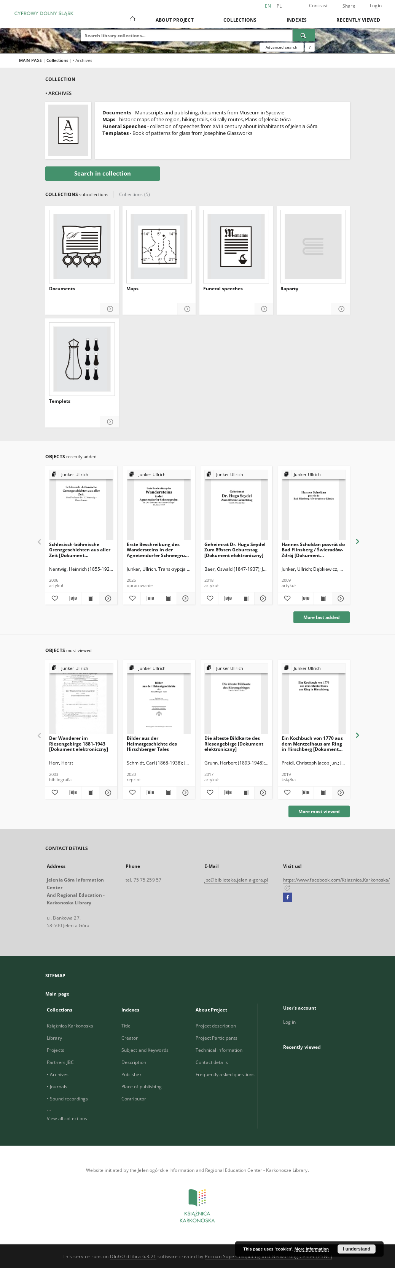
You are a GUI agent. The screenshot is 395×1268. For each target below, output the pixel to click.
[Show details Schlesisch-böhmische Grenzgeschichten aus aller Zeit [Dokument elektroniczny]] (107, 598)
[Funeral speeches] (236, 246)
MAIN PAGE (30, 60)
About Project (175, 20)
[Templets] (82, 359)
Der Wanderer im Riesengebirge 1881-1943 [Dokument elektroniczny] (78, 743)
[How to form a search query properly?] (310, 47)
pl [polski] (279, 5)
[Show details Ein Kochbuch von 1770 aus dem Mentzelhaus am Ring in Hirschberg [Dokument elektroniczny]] (340, 793)
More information (312, 1249)
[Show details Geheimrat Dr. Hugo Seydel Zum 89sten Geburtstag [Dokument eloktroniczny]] (262, 598)
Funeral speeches (223, 288)
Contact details (212, 1062)
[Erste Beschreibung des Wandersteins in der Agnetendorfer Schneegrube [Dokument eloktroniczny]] (159, 505)
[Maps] (159, 246)
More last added (321, 617)
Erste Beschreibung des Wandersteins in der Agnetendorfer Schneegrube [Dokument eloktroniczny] (159, 549)
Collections (240, 20)
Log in (289, 1022)
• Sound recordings (67, 1098)
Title (126, 1026)
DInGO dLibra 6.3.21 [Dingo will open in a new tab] (133, 1256)
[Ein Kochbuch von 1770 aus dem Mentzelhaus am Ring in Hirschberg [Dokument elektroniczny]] (314, 699)
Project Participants (216, 1038)
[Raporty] (313, 246)
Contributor (133, 1098)
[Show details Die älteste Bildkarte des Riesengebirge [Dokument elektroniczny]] (262, 793)
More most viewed (319, 811)
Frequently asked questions (225, 1074)
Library (54, 1038)
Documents (62, 288)
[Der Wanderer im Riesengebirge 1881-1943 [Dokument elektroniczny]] (81, 699)
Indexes (297, 20)
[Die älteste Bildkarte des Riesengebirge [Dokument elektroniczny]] (236, 699)
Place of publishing (141, 1086)
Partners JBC (60, 1062)
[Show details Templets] (110, 422)
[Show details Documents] (110, 309)
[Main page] (132, 19)
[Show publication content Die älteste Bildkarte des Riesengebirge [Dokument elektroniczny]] (245, 793)
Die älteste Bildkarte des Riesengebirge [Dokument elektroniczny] (233, 743)
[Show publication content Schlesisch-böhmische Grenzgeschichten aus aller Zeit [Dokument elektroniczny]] (90, 598)
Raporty (289, 288)
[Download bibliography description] (72, 598)
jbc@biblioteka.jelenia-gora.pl (236, 880)
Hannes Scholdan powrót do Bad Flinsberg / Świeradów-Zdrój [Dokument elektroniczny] (313, 549)
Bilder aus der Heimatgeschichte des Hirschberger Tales (152, 743)
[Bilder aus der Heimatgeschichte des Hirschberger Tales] (159, 699)
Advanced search (281, 47)
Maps (132, 288)
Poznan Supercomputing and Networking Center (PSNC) (268, 1256)
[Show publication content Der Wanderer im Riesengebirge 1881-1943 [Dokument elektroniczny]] (90, 793)
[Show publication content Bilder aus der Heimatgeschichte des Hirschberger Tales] (168, 793)
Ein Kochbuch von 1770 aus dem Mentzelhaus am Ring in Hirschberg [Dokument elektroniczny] (312, 743)
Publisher (131, 1074)
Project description (216, 1026)
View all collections (67, 1118)
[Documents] (82, 246)
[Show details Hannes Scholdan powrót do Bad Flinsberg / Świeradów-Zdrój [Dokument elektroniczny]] (340, 598)
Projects (55, 1050)
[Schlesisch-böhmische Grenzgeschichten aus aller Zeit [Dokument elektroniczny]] (81, 505)
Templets (59, 401)
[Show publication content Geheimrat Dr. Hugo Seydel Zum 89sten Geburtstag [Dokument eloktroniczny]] (245, 598)
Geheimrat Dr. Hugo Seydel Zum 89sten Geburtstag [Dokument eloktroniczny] (235, 549)
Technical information (219, 1050)
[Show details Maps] (187, 309)
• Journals (57, 1086)
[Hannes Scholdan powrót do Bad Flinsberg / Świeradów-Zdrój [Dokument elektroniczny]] (314, 505)
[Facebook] (287, 897)
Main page (57, 994)
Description (133, 1062)
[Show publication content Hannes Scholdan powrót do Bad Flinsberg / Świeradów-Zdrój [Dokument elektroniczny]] (322, 598)
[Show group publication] (81, 475)
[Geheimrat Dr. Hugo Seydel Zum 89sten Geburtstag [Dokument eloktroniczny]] (236, 505)
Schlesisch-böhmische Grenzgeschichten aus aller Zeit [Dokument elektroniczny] (79, 549)
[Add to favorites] (54, 598)
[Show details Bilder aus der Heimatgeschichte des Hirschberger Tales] (184, 793)
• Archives (57, 1074)
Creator (129, 1038)
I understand (356, 1249)
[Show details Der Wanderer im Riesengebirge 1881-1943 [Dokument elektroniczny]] (107, 793)
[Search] (304, 35)
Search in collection (102, 173)
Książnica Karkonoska (70, 1026)
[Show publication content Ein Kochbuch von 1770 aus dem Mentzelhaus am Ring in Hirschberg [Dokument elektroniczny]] (322, 793)
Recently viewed (358, 20)
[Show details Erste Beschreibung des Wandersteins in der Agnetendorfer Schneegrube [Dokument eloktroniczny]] (184, 598)
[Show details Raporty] (341, 309)
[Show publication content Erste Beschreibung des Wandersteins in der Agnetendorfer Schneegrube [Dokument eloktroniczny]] (168, 598)
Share (348, 6)
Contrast (318, 5)
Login (376, 5)
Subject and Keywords (145, 1050)
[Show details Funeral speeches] (264, 309)
